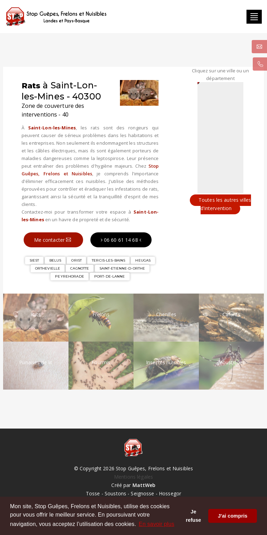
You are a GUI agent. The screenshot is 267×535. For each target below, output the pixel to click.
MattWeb (144, 484)
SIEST (34, 259)
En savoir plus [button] (156, 524)
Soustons (115, 492)
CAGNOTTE (79, 267)
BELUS (55, 259)
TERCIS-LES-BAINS (108, 259)
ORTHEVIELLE (47, 267)
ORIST (76, 259)
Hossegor (170, 492)
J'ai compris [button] (233, 516)
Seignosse (142, 492)
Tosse (93, 492)
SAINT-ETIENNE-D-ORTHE (122, 267)
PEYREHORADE (69, 275)
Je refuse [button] (193, 516)
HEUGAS (143, 259)
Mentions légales (133, 476)
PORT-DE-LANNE (109, 275)
